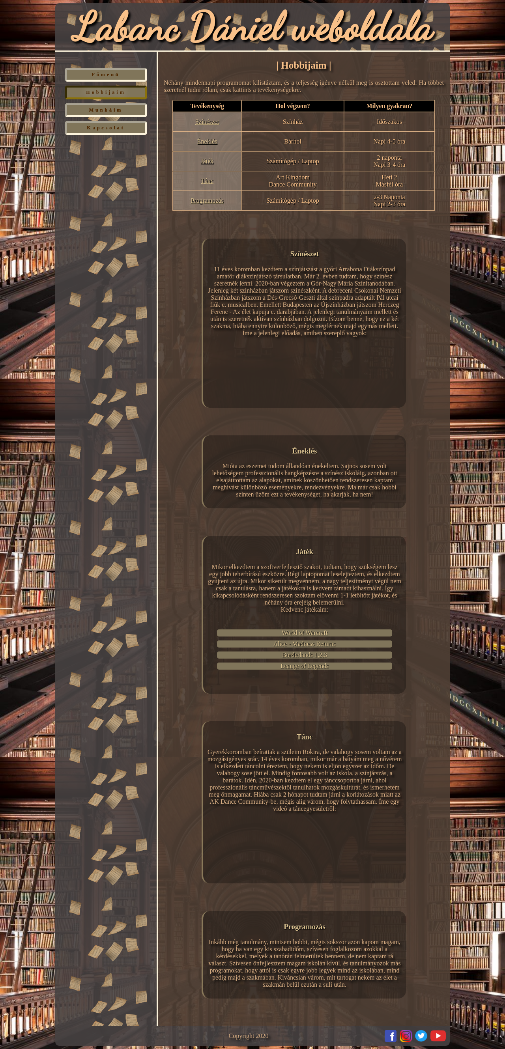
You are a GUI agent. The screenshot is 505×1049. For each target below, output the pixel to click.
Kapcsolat (106, 128)
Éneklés (207, 141)
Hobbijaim (105, 92)
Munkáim (106, 110)
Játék (207, 161)
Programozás (207, 200)
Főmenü (106, 74)
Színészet (207, 121)
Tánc (207, 180)
